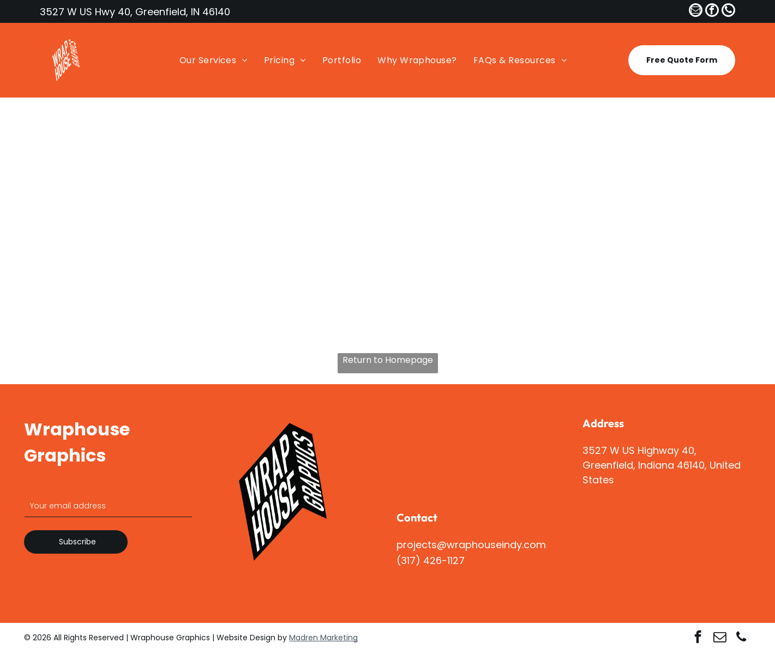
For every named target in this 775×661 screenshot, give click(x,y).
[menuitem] (211, 60)
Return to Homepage (388, 360)
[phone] (728, 11)
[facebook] (712, 11)
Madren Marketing (323, 637)
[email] (695, 11)
